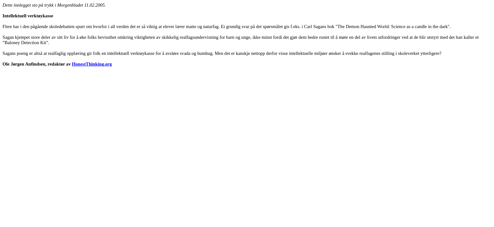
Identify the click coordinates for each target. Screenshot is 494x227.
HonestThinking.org (92, 64)
